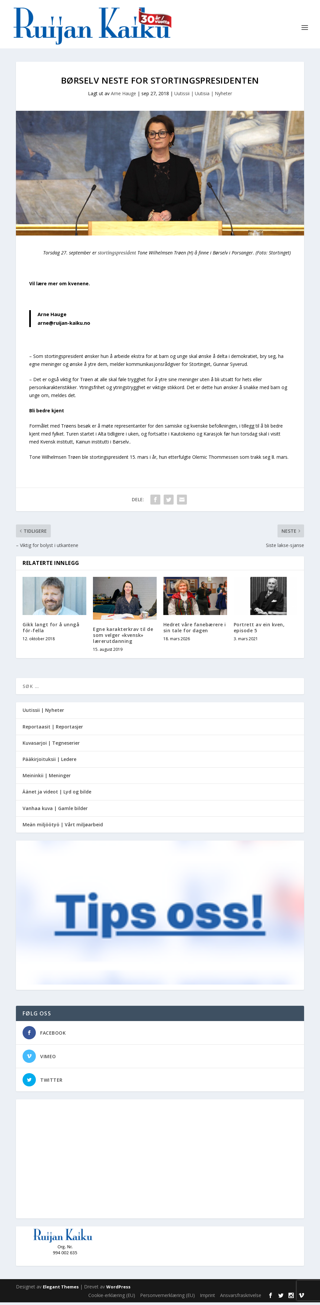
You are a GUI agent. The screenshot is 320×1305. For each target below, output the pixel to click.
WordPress (118, 1289)
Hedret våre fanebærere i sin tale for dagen (194, 630)
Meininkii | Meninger (47, 778)
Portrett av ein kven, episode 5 (259, 630)
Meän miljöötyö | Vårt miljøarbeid (63, 827)
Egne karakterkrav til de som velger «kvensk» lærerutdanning (123, 638)
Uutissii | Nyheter (43, 713)
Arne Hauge (123, 96)
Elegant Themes (61, 1289)
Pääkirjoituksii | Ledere (49, 762)
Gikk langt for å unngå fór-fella (51, 630)
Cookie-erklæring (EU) (111, 1298)
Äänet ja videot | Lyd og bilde (57, 794)
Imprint (207, 1298)
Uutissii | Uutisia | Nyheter (203, 96)
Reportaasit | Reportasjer (53, 729)
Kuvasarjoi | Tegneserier (51, 745)
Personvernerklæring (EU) (167, 1298)
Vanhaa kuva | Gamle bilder (55, 811)
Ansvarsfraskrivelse (240, 1298)
